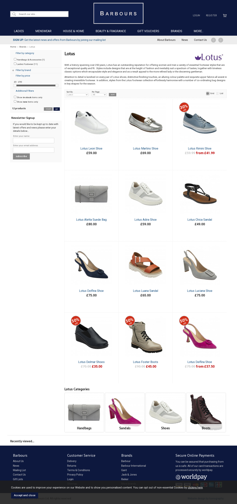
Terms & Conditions (78, 470)
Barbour (126, 461)
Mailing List (19, 470)
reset (48, 109)
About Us (18, 461)
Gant (124, 470)
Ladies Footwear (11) (26, 63)
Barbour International (133, 465)
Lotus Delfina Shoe (91, 291)
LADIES (19, 31)
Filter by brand (23, 70)
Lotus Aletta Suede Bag (91, 219)
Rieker (124, 479)
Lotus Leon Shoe (91, 148)
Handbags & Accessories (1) (29, 59)
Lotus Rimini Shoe (199, 148)
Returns (71, 465)
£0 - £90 (18, 82)
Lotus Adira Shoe (145, 219)
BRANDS (176, 31)
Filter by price (23, 75)
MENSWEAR (43, 31)
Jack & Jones (129, 474)
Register (211, 15)
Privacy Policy (75, 474)
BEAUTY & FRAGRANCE (111, 31)
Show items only (28, 97)
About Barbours (166, 39)
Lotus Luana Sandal (145, 291)
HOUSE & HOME (73, 31)
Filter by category (25, 53)
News (185, 39)
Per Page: (99, 93)
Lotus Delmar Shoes (91, 362)
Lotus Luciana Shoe (199, 291)
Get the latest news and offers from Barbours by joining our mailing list (59, 39)
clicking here (195, 487)
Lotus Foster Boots (145, 362)
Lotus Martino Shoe (145, 148)
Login (196, 15)
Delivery (71, 461)
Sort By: (78, 93)
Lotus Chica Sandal (199, 219)
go (56, 109)
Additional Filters (25, 90)
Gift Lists (18, 479)
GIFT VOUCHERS (148, 31)
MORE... (198, 31)
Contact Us (200, 39)
